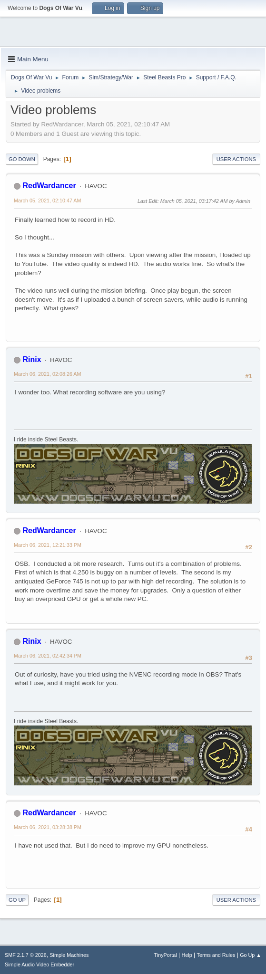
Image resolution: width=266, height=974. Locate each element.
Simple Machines (69, 955)
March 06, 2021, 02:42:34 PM (47, 656)
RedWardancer (49, 185)
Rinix (31, 359)
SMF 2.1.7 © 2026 (26, 955)
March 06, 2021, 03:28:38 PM (47, 827)
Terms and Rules (216, 955)
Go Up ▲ (250, 955)
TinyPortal (165, 955)
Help (187, 955)
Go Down (22, 159)
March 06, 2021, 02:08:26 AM (47, 374)
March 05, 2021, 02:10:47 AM (47, 200)
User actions (236, 159)
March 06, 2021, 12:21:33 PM (47, 545)
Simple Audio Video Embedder (39, 964)
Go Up (17, 900)
